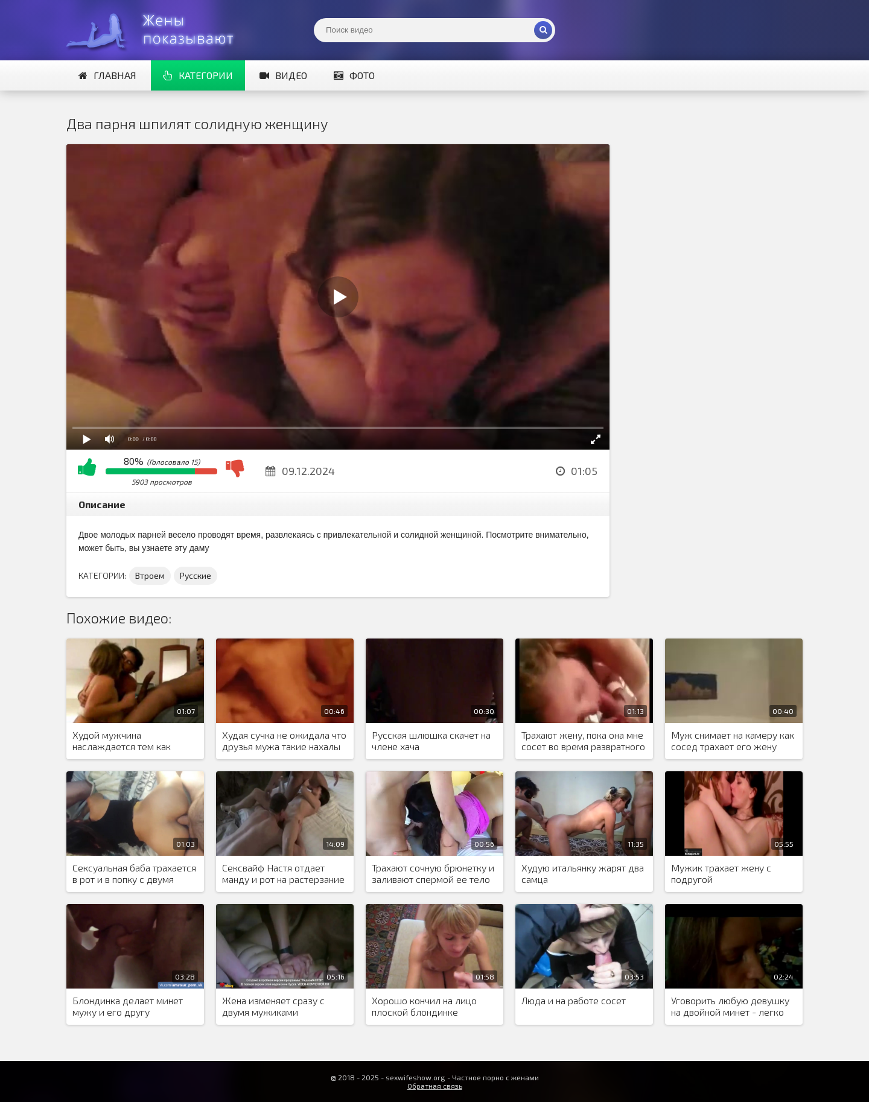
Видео (283, 75)
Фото (354, 75)
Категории (198, 75)
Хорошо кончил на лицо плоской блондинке (424, 1006)
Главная (107, 75)
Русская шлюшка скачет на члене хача (431, 740)
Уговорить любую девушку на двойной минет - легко (730, 1006)
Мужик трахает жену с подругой (721, 873)
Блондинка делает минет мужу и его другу (127, 1006)
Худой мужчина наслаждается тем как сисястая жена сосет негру (131, 741)
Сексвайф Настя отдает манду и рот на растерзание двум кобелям (283, 874)
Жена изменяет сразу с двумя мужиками (273, 1006)
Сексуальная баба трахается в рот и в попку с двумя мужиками (134, 874)
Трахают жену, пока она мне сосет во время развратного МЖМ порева (583, 741)
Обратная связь (434, 1085)
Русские (195, 575)
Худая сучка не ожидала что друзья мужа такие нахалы (284, 740)
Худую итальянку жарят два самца (582, 873)
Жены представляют (156, 30)
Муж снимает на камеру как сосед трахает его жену (732, 740)
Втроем (150, 575)
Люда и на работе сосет (573, 1000)
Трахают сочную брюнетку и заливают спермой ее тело (433, 873)
